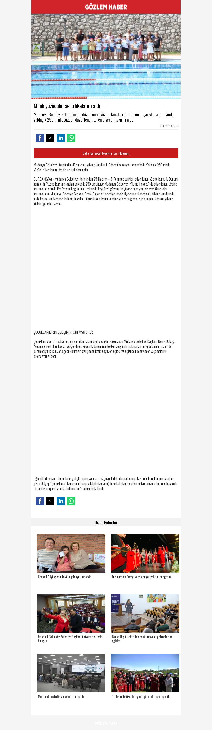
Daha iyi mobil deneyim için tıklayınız (106, 153)
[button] (40, 138)
